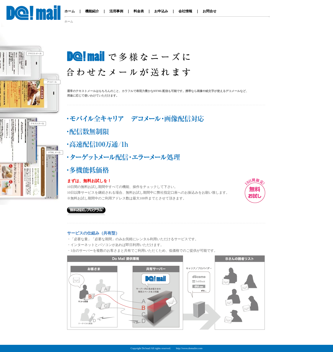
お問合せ (209, 11)
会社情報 (185, 11)
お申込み (161, 11)
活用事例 (116, 11)
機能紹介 (92, 11)
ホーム (69, 11)
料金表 (139, 11)
